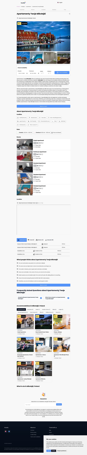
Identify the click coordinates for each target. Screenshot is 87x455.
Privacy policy (33, 433)
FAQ (65, 9)
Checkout (31, 71)
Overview (22, 9)
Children (49, 71)
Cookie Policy (33, 435)
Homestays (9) (31, 310)
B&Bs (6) (56, 310)
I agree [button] (48, 450)
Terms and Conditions (35, 437)
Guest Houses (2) (34, 313)
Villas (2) (42, 313)
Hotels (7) (38, 310)
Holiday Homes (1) (51, 313)
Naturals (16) (52, 240)
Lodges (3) (62, 310)
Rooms (32, 9)
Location (43, 9)
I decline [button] (53, 450)
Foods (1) (32, 240)
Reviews (54, 9)
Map (50, 431)
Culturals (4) (22, 240)
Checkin (19, 71)
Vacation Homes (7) (47, 310)
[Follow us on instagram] (5, 432)
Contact (32, 431)
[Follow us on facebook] (9, 432)
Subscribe (59, 405)
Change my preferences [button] (61, 450)
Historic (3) (41, 240)
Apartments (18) (21, 310)
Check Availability (62, 73)
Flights (50, 433)
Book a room (43, 106)
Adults (41, 71)
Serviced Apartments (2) (23, 313)
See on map (39, 203)
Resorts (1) (59, 313)
